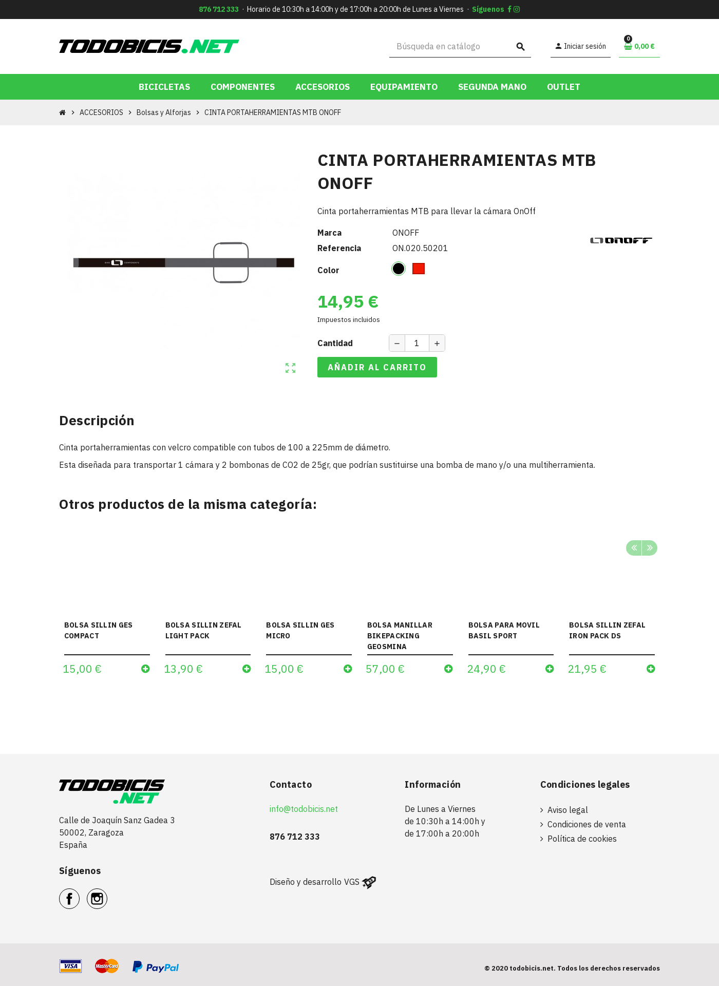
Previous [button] (633, 548)
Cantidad (335, 343)
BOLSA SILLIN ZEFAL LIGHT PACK (203, 630)
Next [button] (649, 548)
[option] (107, 606)
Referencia (339, 248)
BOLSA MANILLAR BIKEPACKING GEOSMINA (399, 635)
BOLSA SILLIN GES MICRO (300, 630)
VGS (352, 882)
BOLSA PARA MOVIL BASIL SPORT (504, 630)
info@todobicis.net (304, 809)
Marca (329, 232)
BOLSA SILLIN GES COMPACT (98, 630)
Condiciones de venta (586, 824)
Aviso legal (567, 810)
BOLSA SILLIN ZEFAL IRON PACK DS (607, 630)
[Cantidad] (417, 343)
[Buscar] (460, 46)
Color (328, 270)
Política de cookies (582, 838)
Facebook (79, 893)
